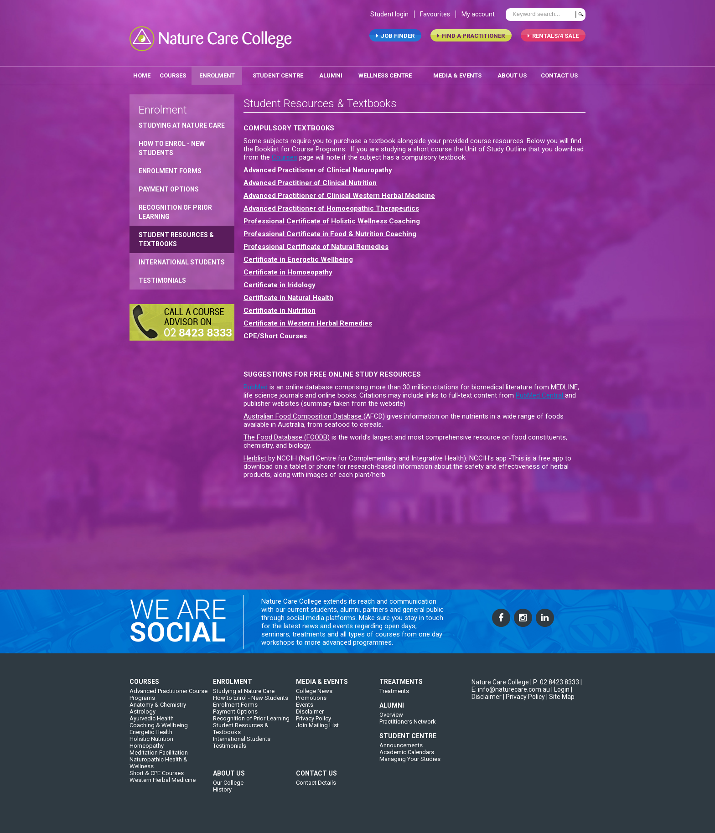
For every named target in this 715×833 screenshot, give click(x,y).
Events (304, 712)
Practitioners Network (407, 729)
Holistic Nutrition (151, 747)
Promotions (311, 706)
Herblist (256, 455)
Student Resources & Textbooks (176, 236)
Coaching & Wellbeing (159, 733)
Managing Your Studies (409, 767)
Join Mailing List (317, 733)
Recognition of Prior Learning (175, 209)
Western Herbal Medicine (163, 788)
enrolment (217, 72)
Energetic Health (151, 740)
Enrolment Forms (170, 167)
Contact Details (316, 790)
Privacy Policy (313, 726)
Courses (173, 72)
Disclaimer (310, 719)
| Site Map (560, 705)
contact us (559, 72)
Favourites (435, 17)
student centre (278, 72)
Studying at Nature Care (182, 122)
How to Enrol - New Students (172, 145)
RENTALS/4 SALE (553, 39)
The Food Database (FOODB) (287, 434)
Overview (391, 722)
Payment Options (169, 186)
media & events (457, 72)
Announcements (401, 753)
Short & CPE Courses (157, 781)
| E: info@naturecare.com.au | (526, 694)
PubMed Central (540, 392)
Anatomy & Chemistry (158, 712)
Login (562, 697)
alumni (330, 72)
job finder (395, 39)
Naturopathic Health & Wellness (158, 771)
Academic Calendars (406, 760)
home (141, 72)
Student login (389, 17)
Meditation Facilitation (159, 760)
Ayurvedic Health (152, 726)
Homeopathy (147, 753)
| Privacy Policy (524, 705)
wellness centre (385, 72)
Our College (228, 790)
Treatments (394, 699)
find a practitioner (471, 39)
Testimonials (162, 277)
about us (512, 72)
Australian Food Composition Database (303, 413)
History (222, 797)
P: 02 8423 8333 (556, 690)
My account (478, 17)
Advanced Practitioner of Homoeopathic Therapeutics (331, 205)
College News (314, 699)
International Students (182, 259)
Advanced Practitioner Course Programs (168, 702)
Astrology (142, 719)
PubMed (256, 384)
